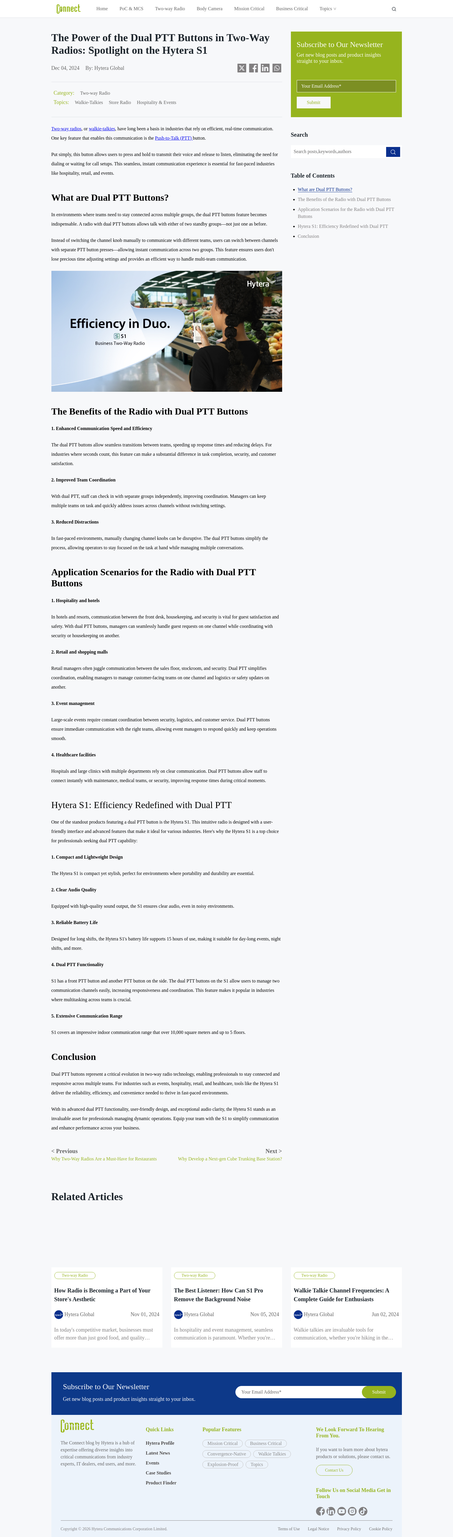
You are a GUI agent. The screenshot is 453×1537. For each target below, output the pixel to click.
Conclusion (308, 236)
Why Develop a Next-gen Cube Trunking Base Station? (230, 1158)
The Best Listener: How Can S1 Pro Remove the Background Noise (218, 1294)
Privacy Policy (349, 1529)
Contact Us (334, 1470)
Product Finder (161, 1482)
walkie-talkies (102, 128)
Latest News (158, 1453)
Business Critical (292, 8)
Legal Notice (319, 1529)
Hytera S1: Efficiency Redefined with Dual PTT (343, 226)
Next (273, 1151)
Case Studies (158, 1472)
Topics (328, 8)
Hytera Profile (160, 1443)
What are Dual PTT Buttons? (325, 189)
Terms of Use (289, 1529)
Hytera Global (109, 68)
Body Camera (209, 8)
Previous (64, 1151)
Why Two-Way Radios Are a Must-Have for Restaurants (104, 1158)
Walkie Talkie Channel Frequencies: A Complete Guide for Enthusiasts (341, 1294)
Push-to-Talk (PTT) (174, 138)
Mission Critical (249, 8)
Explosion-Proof (222, 1464)
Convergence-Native (226, 1453)
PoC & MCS (131, 8)
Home (102, 8)
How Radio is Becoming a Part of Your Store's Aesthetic (102, 1294)
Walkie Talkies (272, 1453)
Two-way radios (66, 128)
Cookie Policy (381, 1529)
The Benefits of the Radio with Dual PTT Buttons (344, 199)
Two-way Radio (170, 8)
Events (152, 1462)
